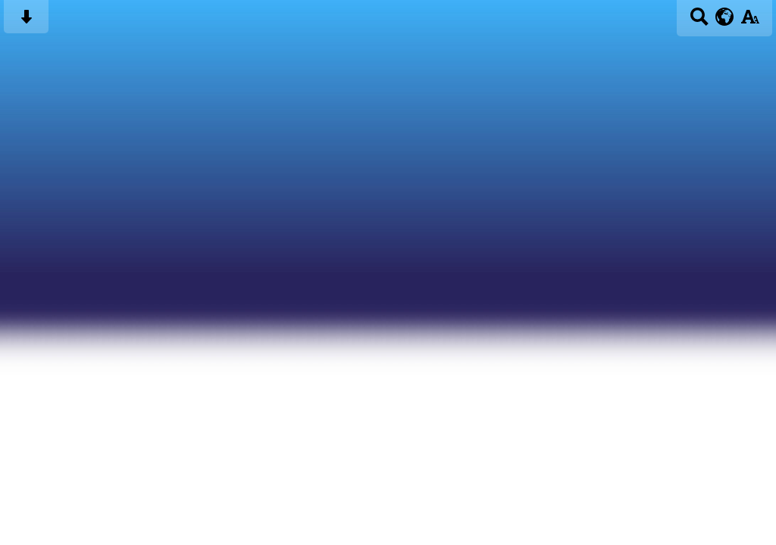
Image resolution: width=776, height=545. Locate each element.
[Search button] (699, 21)
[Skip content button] (26, 21)
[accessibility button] (750, 21)
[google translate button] (725, 17)
